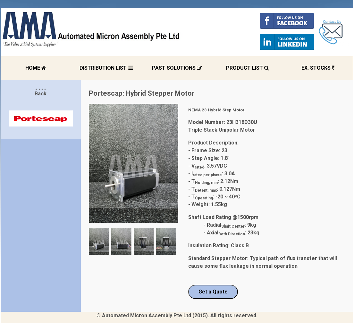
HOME (35, 68)
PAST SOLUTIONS (177, 68)
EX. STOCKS (317, 68)
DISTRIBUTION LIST (106, 68)
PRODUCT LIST (247, 68)
